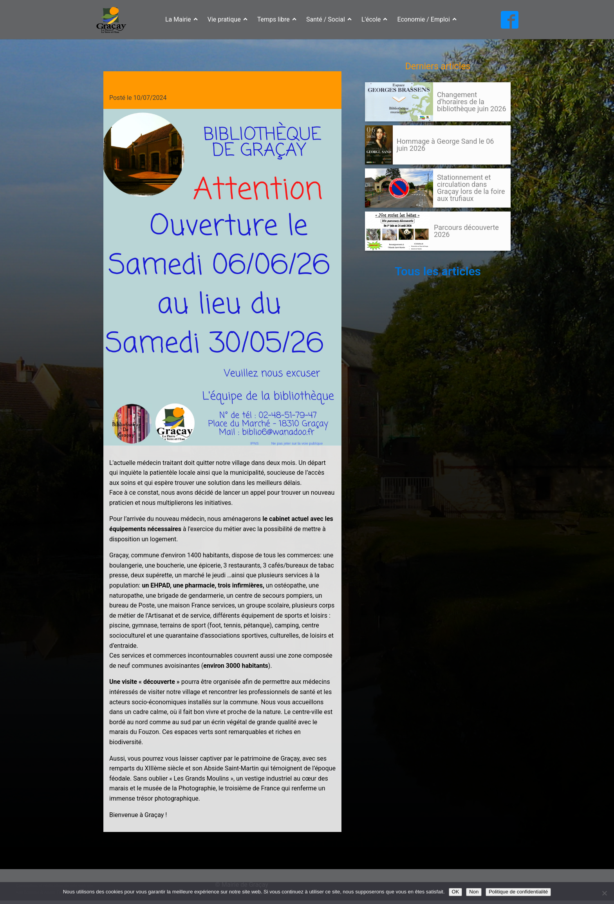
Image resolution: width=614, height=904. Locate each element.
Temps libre (276, 19)
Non (474, 892)
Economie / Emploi (427, 19)
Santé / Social (329, 19)
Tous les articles (438, 271)
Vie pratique (227, 19)
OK (455, 892)
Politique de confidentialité (518, 892)
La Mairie (181, 19)
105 (380, 258)
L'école (374, 19)
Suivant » (393, 258)
